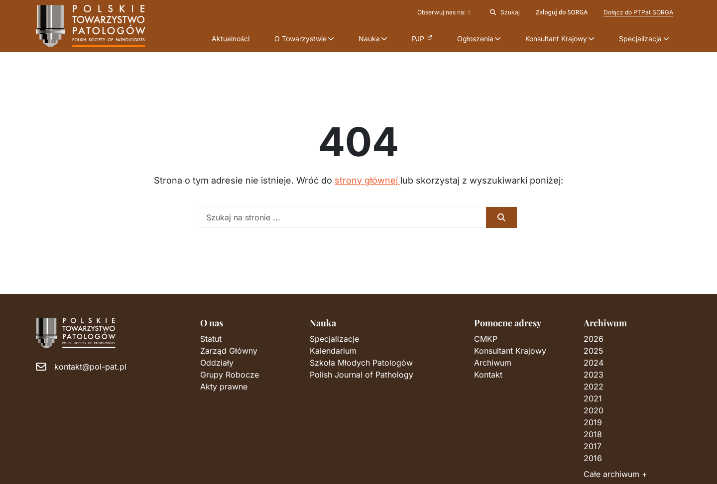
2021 (593, 398)
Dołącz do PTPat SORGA (638, 12)
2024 (593, 363)
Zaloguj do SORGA (562, 12)
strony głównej (367, 180)
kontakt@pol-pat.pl (90, 367)
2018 (593, 434)
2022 (593, 386)
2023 (593, 375)
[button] (304, 38)
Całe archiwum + (615, 474)
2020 (593, 410)
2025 (593, 351)
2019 (593, 422)
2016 (593, 458)
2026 (593, 339)
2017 (592, 446)
